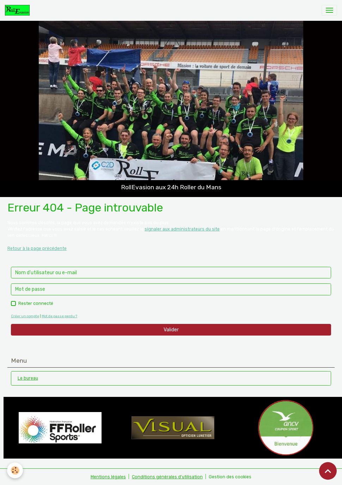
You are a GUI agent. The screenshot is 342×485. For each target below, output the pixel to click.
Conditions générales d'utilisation (167, 476)
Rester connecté (35, 303)
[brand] (18, 10)
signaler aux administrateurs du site (182, 229)
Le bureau (28, 378)
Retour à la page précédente (37, 248)
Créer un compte (25, 316)
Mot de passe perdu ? (59, 316)
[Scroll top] (328, 471)
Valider (171, 330)
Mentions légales (108, 476)
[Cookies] (15, 470)
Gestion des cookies (230, 476)
